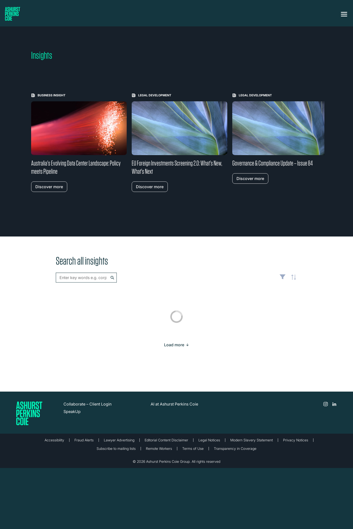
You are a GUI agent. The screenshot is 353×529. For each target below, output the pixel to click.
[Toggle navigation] (344, 14)
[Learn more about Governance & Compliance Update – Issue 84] (280, 138)
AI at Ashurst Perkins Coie (174, 404)
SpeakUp (72, 411)
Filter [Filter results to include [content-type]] (283, 279)
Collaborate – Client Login (87, 404)
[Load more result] (174, 345)
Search (112, 278)
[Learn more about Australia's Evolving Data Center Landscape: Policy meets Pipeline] (79, 142)
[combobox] (86, 278)
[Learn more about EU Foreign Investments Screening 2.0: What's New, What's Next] (179, 142)
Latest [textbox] (292, 280)
